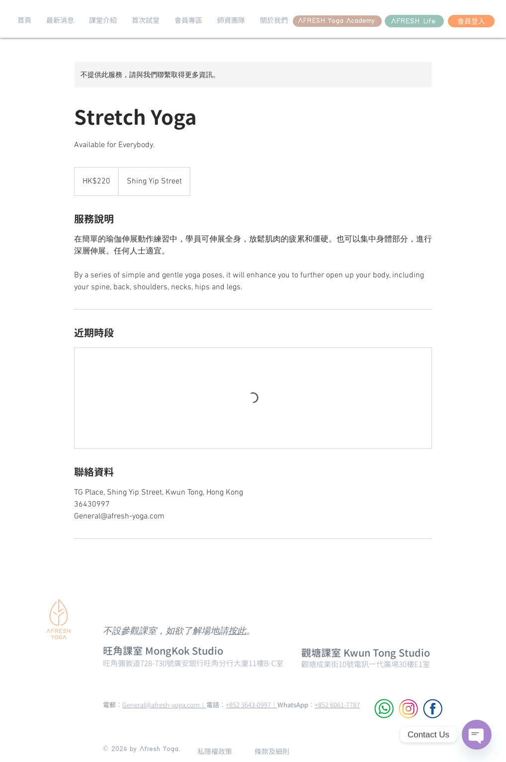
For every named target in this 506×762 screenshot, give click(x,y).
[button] (60, 20)
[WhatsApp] (384, 708)
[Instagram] (408, 708)
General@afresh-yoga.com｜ (164, 704)
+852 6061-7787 (337, 704)
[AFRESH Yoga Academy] (337, 21)
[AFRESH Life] (414, 21)
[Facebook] (432, 708)
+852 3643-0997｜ (251, 704)
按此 (237, 631)
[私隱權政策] (215, 751)
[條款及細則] (272, 751)
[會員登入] (471, 21)
